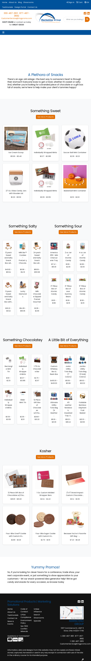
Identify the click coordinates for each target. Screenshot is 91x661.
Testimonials (7, 7)
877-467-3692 (21, 14)
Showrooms (28, 2)
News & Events (10, 622)
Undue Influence (38, 610)
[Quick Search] (74, 19)
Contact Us (32, 7)
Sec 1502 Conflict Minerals (24, 629)
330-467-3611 (11, 13)
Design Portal (20, 7)
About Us (13, 2)
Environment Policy (26, 621)
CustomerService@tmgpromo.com (16, 18)
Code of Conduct (24, 610)
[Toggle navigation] (3, 32)
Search (37, 614)
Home (4, 2)
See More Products (45, 117)
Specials (37, 621)
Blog (20, 2)
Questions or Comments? (18, 636)
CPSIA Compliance (26, 616)
